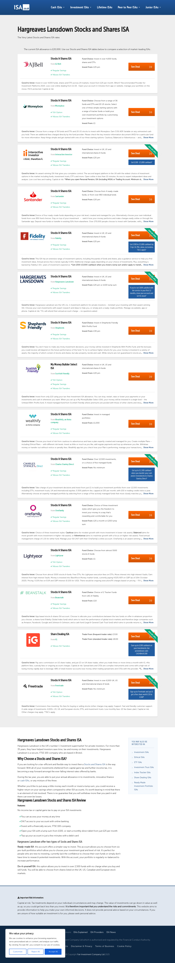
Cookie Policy (124, 946)
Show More (148, 137)
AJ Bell (58, 64)
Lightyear (59, 556)
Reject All (35, 951)
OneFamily (59, 511)
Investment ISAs (79, 7)
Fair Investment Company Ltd (91, 954)
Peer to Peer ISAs (128, 7)
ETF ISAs (138, 762)
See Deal (141, 66)
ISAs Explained (80, 932)
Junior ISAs (152, 7)
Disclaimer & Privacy (81, 946)
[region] (35, 943)
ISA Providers (96, 932)
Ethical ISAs (139, 757)
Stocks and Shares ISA (94, 764)
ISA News (111, 932)
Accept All (53, 951)
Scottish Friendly (62, 374)
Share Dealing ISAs (142, 777)
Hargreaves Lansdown (64, 282)
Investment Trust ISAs (144, 767)
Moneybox (59, 106)
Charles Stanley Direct (64, 464)
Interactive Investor (63, 155)
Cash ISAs (56, 7)
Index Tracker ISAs (142, 772)
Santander (59, 196)
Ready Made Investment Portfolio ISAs (143, 786)
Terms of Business (104, 946)
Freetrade (59, 686)
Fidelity (58, 238)
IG (56, 640)
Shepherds (59, 328)
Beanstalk (59, 598)
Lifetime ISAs (104, 7)
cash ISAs (24, 780)
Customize (17, 951)
